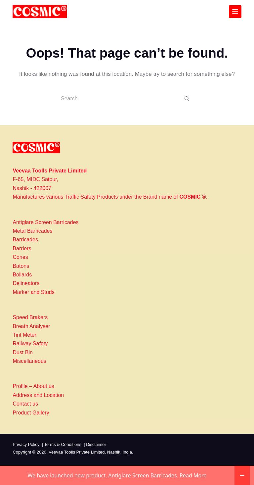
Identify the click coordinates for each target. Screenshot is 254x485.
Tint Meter (24, 335)
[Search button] (186, 98)
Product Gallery (31, 412)
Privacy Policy (26, 444)
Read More (193, 475)
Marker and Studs (33, 292)
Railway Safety (30, 343)
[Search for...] (120, 98)
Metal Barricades (32, 231)
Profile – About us (33, 386)
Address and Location (38, 395)
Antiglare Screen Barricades (45, 222)
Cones (20, 257)
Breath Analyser (31, 326)
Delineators (26, 283)
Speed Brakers (30, 317)
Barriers (22, 248)
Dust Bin (22, 352)
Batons (21, 266)
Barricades (25, 239)
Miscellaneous (29, 361)
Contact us (25, 404)
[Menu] (235, 11)
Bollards (22, 274)
